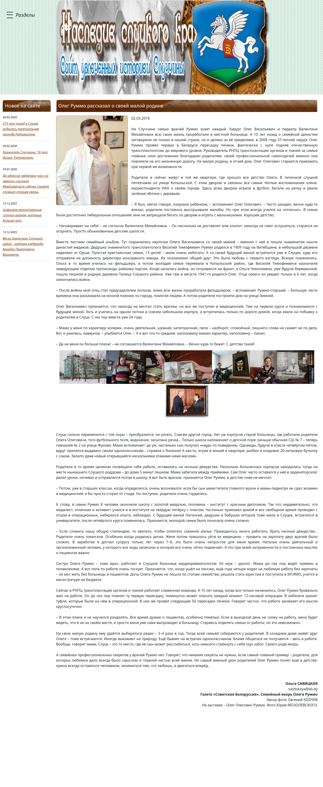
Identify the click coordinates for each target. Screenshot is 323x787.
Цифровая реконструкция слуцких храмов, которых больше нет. (22, 215)
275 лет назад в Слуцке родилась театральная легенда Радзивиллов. (21, 128)
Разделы (25, 14)
